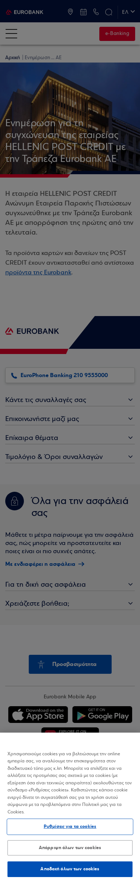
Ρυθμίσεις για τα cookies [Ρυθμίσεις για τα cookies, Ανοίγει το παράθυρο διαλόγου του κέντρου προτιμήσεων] (70, 826)
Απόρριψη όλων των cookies (70, 848)
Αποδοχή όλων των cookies (69, 869)
